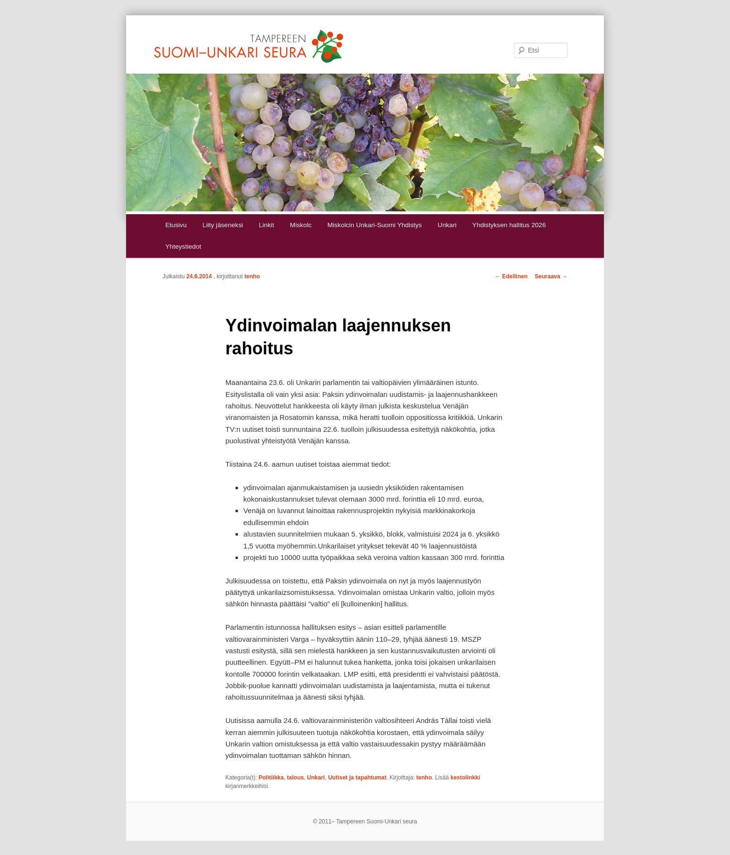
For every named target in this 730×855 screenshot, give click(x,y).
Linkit (266, 225)
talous (295, 777)
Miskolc (300, 225)
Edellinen (511, 276)
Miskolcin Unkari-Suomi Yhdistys (374, 225)
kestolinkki (465, 777)
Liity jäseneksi (223, 225)
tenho (252, 276)
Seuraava (551, 276)
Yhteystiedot (183, 246)
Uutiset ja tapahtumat (357, 777)
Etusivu (176, 225)
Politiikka (271, 777)
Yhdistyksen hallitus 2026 (509, 225)
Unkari (447, 225)
